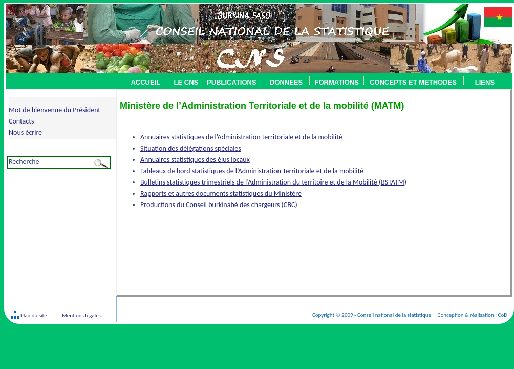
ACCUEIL (145, 82)
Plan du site (33, 315)
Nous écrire (25, 132)
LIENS (485, 82)
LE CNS (186, 82)
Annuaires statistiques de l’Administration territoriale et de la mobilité (241, 137)
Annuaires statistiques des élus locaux (195, 159)
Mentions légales (81, 315)
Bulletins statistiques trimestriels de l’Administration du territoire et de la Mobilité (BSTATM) (273, 182)
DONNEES (286, 82)
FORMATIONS (336, 82)
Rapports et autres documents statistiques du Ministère (221, 193)
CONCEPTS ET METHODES (410, 82)
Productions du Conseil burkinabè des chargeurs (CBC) (218, 204)
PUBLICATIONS (231, 82)
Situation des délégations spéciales (190, 148)
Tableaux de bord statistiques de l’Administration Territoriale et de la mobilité (251, 171)
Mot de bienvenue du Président (54, 110)
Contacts (21, 121)
